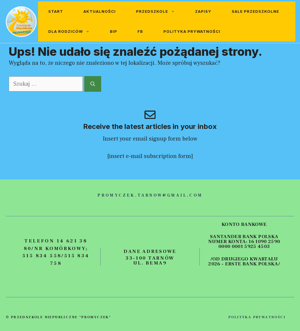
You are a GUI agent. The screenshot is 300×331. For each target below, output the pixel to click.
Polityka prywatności (191, 31)
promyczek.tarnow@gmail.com (150, 195)
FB (140, 31)
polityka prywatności (256, 317)
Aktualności (99, 11)
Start (55, 11)
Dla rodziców (74, 31)
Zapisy (203, 11)
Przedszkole (160, 11)
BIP (113, 31)
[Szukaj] (92, 84)
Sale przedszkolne (255, 11)
